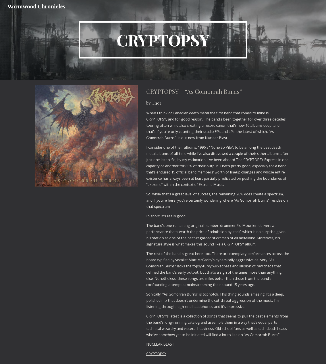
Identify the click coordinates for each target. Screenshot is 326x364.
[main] (163, 39)
